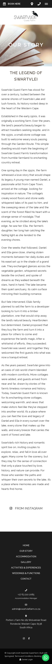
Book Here (12, 3)
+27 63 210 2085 (26, 594)
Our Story (26, 551)
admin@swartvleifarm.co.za (26, 609)
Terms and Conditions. (24, 656)
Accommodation (26, 556)
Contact (26, 578)
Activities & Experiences (26, 567)
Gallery (26, 562)
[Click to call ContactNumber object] (39, 4)
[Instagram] (24, 638)
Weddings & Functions (26, 573)
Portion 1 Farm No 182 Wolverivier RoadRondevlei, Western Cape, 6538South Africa (26, 624)
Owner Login (26, 659)
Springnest (9, 656)
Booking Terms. (41, 656)
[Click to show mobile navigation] (47, 4)
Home (26, 545)
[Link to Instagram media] (13, 517)
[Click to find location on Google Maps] (31, 4)
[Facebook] (29, 638)
